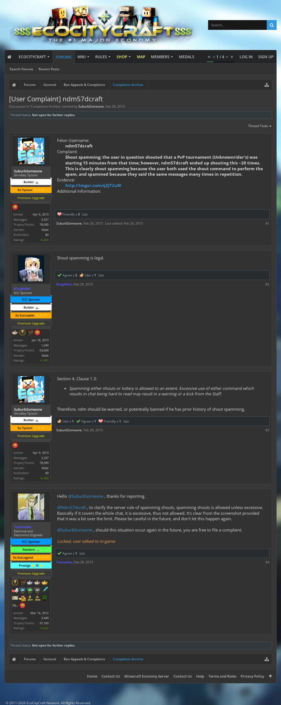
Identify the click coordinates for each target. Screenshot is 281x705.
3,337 (45, 219)
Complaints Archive (45, 106)
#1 (267, 223)
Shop (122, 56)
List (85, 214)
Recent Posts (49, 69)
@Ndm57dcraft (71, 507)
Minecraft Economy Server (146, 676)
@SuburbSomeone (85, 496)
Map (141, 56)
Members (160, 56)
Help (200, 676)
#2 (267, 284)
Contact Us (111, 676)
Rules (101, 56)
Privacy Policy (252, 676)
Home (92, 676)
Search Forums (21, 69)
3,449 (45, 618)
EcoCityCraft (32, 56)
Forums (64, 57)
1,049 (45, 345)
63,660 (44, 350)
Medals (186, 56)
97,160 (44, 623)
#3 (267, 430)
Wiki (81, 56)
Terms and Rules (222, 676)
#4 (267, 562)
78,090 (44, 224)
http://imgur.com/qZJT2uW (93, 185)
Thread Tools (260, 126)
